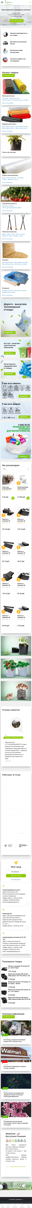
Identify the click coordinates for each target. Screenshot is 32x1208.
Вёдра (4, 234)
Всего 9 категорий (7, 239)
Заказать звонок (16, 875)
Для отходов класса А (8, 126)
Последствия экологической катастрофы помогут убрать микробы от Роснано (16, 1123)
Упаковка (5, 260)
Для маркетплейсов (7, 262)
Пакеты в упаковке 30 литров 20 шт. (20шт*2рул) (6, 554)
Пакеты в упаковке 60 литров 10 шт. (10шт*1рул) (21, 618)
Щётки (21, 236)
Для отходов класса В (8, 128)
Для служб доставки (8, 264)
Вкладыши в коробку (20, 290)
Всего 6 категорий (7, 131)
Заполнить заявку (16, 21)
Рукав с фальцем (11, 177)
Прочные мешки (6, 100)
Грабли (9, 234)
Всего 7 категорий (7, 182)
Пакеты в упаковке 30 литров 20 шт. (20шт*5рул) (6, 521)
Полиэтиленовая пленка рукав (22, 488)
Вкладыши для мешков (8, 292)
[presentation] (7, 1166)
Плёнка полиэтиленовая (10, 175)
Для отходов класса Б (22, 126)
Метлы (23, 234)
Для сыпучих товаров (21, 264)
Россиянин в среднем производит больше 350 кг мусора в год (15, 1040)
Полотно (4, 179)
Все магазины (16, 879)
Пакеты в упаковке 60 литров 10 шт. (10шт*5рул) (6, 586)
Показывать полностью (18, 1166)
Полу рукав (20, 177)
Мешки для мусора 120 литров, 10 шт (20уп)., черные (19, 982)
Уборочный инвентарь (9, 232)
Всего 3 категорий (7, 295)
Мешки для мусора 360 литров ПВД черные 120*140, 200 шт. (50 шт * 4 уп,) (19, 975)
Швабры (16, 236)
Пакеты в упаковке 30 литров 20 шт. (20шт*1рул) (21, 554)
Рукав (4, 177)
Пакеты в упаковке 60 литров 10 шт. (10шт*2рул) (6, 618)
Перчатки (5, 236)
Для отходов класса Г (22, 128)
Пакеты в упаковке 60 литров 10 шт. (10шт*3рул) (21, 586)
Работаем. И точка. (11, 775)
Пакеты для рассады (9, 152)
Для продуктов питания (21, 262)
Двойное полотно (13, 179)
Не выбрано (16, 872)
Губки (13, 234)
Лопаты (18, 234)
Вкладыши (5, 288)
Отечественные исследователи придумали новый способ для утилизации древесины (14, 1094)
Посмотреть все (8, 75)
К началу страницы (16, 1199)
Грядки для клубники (8, 206)
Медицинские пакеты (9, 124)
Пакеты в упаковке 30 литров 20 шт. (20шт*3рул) (21, 521)
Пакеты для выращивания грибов (11, 207)
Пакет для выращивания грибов (6, 488)
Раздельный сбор (14, 98)
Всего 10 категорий (7, 103)
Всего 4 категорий (7, 210)
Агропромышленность (9, 203)
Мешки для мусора (8, 96)
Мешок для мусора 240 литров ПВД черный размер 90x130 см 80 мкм (19, 999)
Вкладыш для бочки (8, 290)
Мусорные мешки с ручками (20, 100)
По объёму (5, 98)
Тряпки (11, 236)
